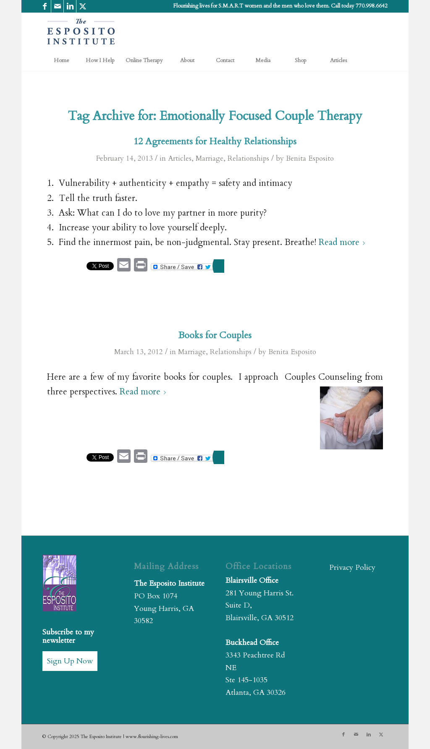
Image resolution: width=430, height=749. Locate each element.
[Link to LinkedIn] (70, 6)
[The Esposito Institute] (81, 31)
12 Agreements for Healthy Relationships (215, 141)
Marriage (209, 158)
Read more (343, 242)
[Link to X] (82, 6)
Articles (179, 158)
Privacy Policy (352, 567)
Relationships (248, 158)
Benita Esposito (310, 158)
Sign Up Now (70, 661)
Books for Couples (215, 335)
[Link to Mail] (57, 6)
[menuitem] (61, 60)
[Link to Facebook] (45, 6)
